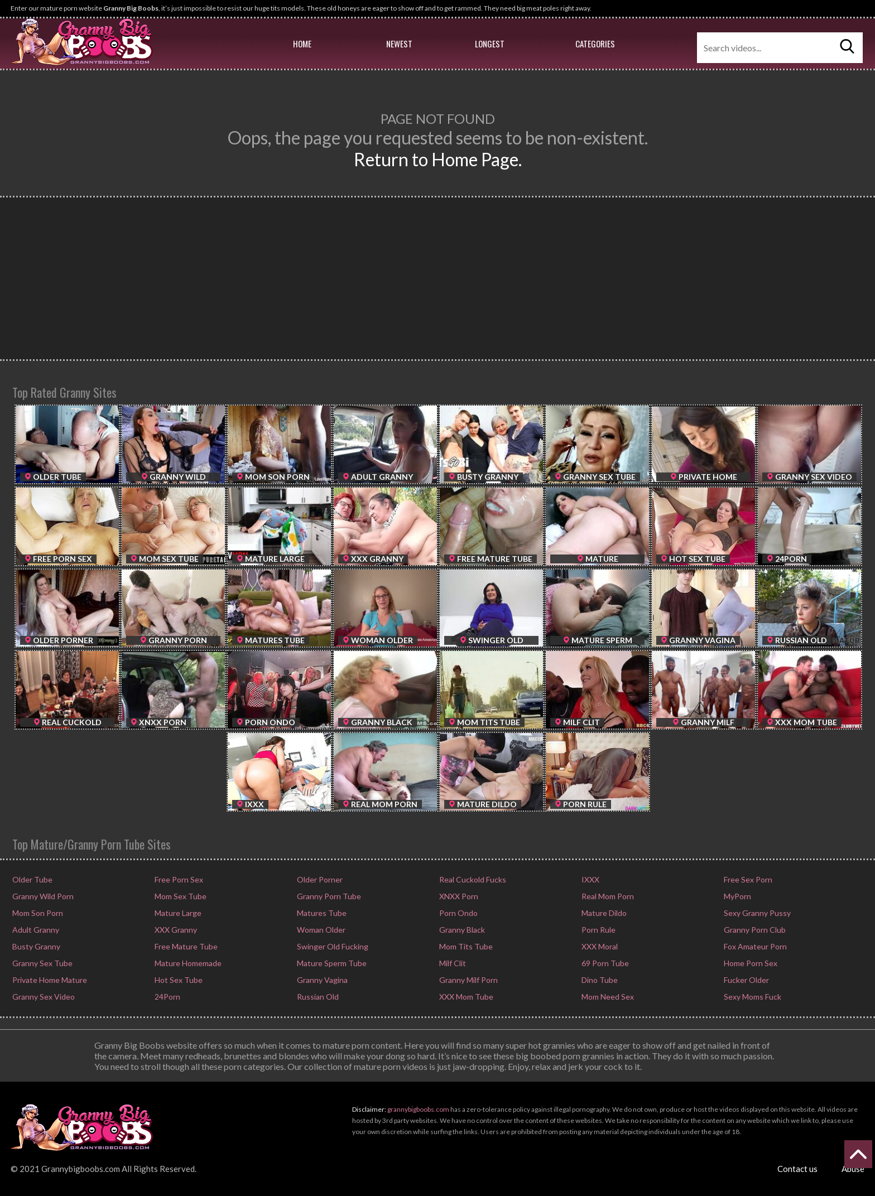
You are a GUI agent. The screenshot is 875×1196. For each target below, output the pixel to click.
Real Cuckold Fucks (472, 879)
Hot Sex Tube (178, 980)
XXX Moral (599, 946)
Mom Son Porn (37, 913)
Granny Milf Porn (468, 980)
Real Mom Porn (607, 896)
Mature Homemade (187, 963)
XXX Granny (175, 929)
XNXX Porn (458, 896)
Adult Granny (35, 929)
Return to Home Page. (438, 159)
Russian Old (317, 996)
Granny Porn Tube (328, 896)
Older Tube (31, 879)
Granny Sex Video (43, 996)
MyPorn (736, 896)
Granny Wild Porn (42, 896)
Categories (595, 43)
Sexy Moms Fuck (751, 996)
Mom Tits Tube (465, 946)
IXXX (589, 879)
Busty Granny (35, 946)
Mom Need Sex (607, 996)
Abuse (853, 1169)
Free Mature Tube (185, 946)
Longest (489, 43)
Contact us (797, 1169)
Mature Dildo (603, 913)
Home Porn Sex (749, 963)
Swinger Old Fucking (331, 946)
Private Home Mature (49, 980)
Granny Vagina (321, 980)
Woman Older (320, 929)
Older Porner (319, 879)
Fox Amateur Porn (754, 946)
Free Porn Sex (178, 879)
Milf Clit (452, 963)
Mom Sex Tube (179, 896)
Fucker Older (745, 980)
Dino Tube (599, 980)
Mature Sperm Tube (331, 963)
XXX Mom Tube (465, 996)
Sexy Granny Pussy (756, 913)
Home (302, 43)
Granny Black (461, 929)
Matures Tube (321, 913)
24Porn (166, 996)
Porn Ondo (458, 913)
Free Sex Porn (747, 879)
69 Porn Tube (604, 963)
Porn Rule (598, 929)
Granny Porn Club (754, 929)
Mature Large (177, 913)
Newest (399, 43)
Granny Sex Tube (42, 963)
